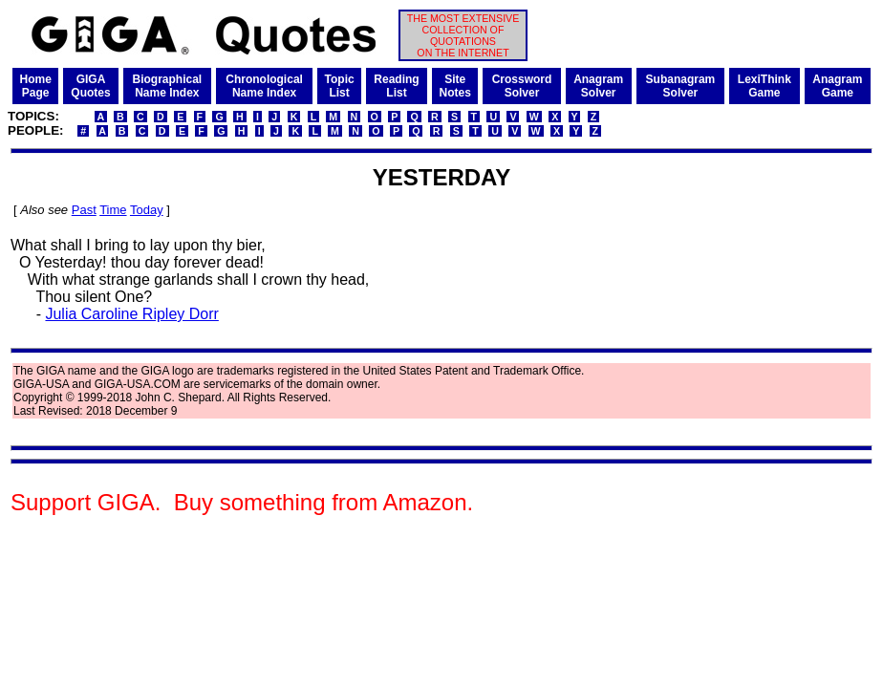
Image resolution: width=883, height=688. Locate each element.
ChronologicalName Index (264, 86)
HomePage (36, 86)
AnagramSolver (598, 86)
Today (146, 210)
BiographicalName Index (167, 86)
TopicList (340, 86)
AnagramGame (837, 86)
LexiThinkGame (764, 86)
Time (112, 210)
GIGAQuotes (90, 86)
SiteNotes (455, 86)
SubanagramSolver (681, 86)
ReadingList (396, 86)
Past (84, 210)
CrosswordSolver (522, 86)
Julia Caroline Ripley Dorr (131, 314)
